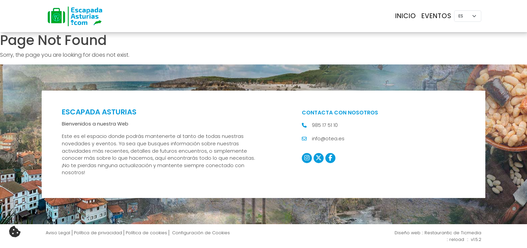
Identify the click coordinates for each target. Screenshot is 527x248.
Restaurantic (438, 233)
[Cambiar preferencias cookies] (15, 231)
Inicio (405, 15)
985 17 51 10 (325, 125)
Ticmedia (471, 233)
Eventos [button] (436, 15)
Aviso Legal (58, 233)
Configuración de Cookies (200, 233)
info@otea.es (328, 138)
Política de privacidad (98, 233)
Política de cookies (146, 233)
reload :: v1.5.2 (465, 239)
